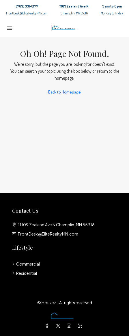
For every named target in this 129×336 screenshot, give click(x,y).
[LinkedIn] (81, 325)
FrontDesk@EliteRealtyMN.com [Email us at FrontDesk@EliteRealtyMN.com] (48, 233)
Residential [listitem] (24, 273)
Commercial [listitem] (26, 263)
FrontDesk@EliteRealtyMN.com (26, 13)
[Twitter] (59, 325)
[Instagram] (70, 325)
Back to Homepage (64, 92)
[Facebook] (48, 325)
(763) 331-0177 (27, 6)
